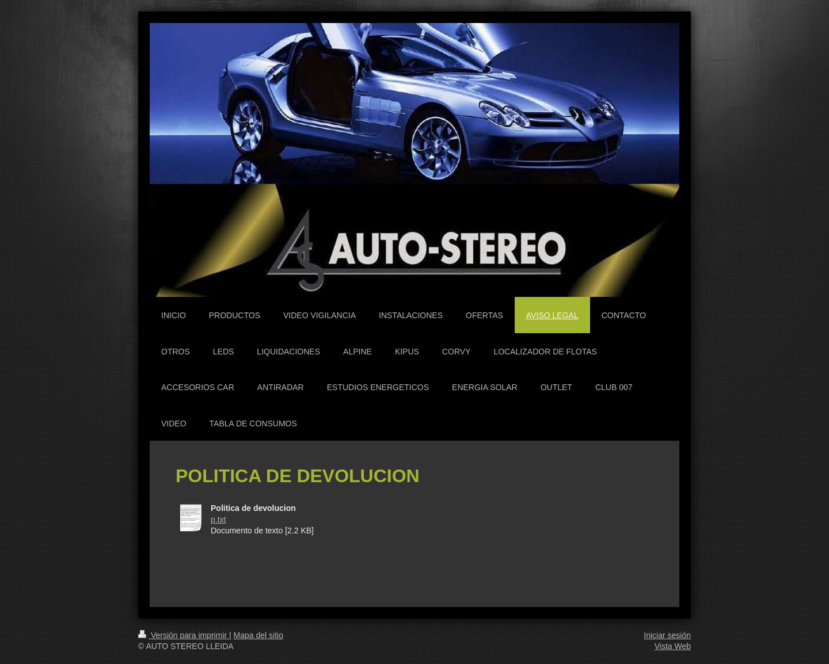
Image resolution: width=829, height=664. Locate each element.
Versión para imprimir (183, 635)
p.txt (218, 519)
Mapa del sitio (258, 635)
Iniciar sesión (667, 635)
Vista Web (673, 646)
